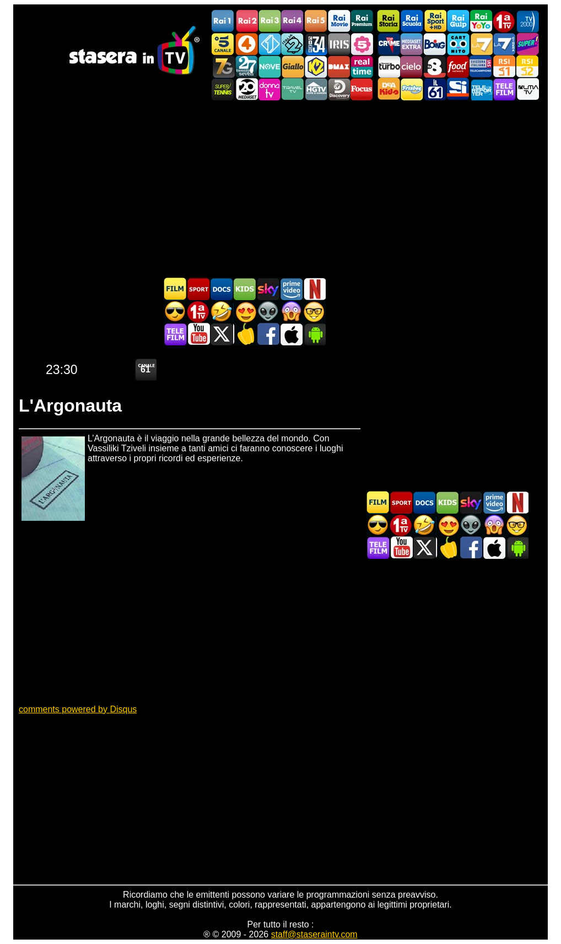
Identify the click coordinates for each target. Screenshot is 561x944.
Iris (338, 44)
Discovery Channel (338, 89)
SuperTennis (223, 89)
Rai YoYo (481, 21)
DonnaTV (269, 89)
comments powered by (78, 709)
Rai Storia (388, 21)
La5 (362, 44)
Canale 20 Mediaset (246, 89)
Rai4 (292, 21)
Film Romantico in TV (244, 311)
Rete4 (246, 44)
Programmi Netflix (314, 289)
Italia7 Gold (223, 66)
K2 (315, 66)
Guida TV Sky (267, 289)
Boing (434, 44)
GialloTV (292, 66)
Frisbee (411, 89)
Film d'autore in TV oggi (314, 311)
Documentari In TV (221, 289)
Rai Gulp (458, 21)
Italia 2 (292, 44)
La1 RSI (504, 66)
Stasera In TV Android (314, 334)
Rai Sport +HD (434, 21)
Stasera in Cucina (244, 334)
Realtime (362, 66)
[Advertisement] (280, 188)
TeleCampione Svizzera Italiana (481, 66)
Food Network (458, 66)
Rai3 (269, 21)
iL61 (434, 89)
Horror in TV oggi (291, 311)
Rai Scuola (411, 21)
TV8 (434, 66)
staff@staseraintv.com (314, 934)
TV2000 (527, 21)
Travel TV (292, 89)
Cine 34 (315, 44)
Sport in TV (198, 289)
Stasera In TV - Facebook (267, 334)
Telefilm (504, 89)
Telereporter (481, 89)
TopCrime (388, 44)
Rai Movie (338, 21)
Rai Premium (362, 21)
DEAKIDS (388, 89)
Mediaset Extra (411, 44)
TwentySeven (246, 66)
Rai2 (246, 21)
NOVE (269, 66)
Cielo (411, 66)
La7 (481, 44)
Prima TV (504, 21)
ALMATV (527, 89)
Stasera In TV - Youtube (198, 334)
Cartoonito (458, 44)
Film (175, 289)
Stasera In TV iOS (291, 334)
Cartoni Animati (244, 289)
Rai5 (315, 21)
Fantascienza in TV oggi (267, 311)
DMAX (338, 66)
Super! (527, 44)
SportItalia (458, 89)
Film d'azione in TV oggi (175, 311)
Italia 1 (269, 44)
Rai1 (223, 21)
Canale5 (223, 44)
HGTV (315, 89)
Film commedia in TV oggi (221, 311)
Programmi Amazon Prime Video (291, 289)
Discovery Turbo (388, 66)
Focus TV (362, 89)
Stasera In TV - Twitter (221, 334)
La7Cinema (504, 44)
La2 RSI (527, 66)
